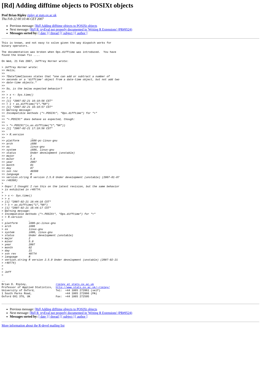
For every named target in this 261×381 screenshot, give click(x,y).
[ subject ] (67, 33)
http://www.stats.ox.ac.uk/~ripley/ (83, 336)
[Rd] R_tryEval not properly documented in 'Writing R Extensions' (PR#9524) (81, 29)
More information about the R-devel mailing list (33, 377)
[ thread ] (55, 33)
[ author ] (81, 33)
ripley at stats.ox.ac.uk (41, 15)
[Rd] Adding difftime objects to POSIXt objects (66, 26)
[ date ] (43, 33)
